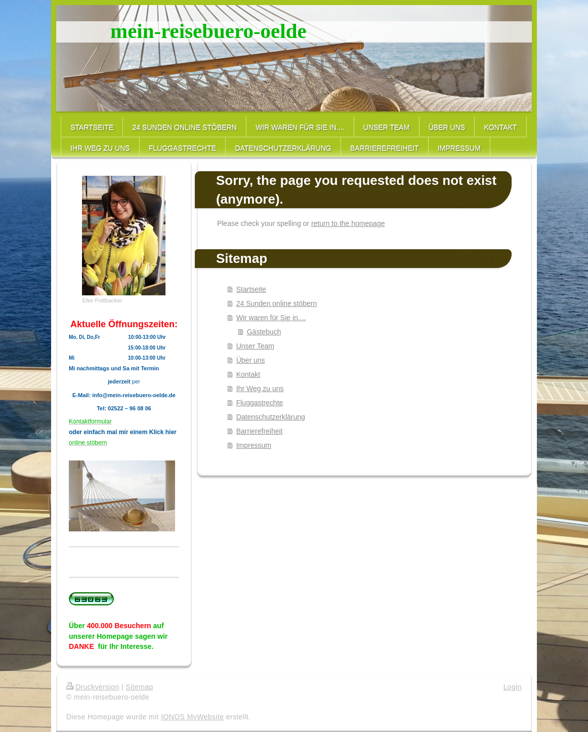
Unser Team (255, 346)
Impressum (253, 445)
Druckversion (92, 687)
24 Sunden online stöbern (276, 303)
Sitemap (139, 687)
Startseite (251, 289)
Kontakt (248, 374)
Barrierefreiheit (259, 431)
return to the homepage (348, 223)
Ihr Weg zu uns (260, 388)
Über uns (250, 360)
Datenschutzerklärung (270, 417)
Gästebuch (264, 332)
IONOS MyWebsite (192, 717)
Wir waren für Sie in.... (271, 318)
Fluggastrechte (259, 403)
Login (512, 687)
